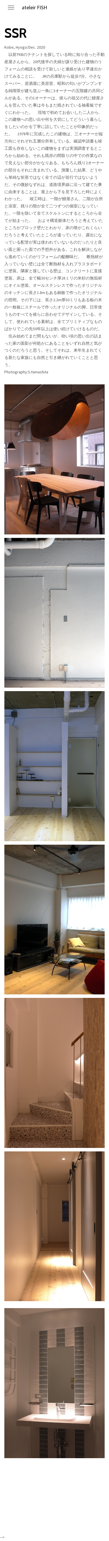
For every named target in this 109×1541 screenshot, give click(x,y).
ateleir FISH (34, 7)
